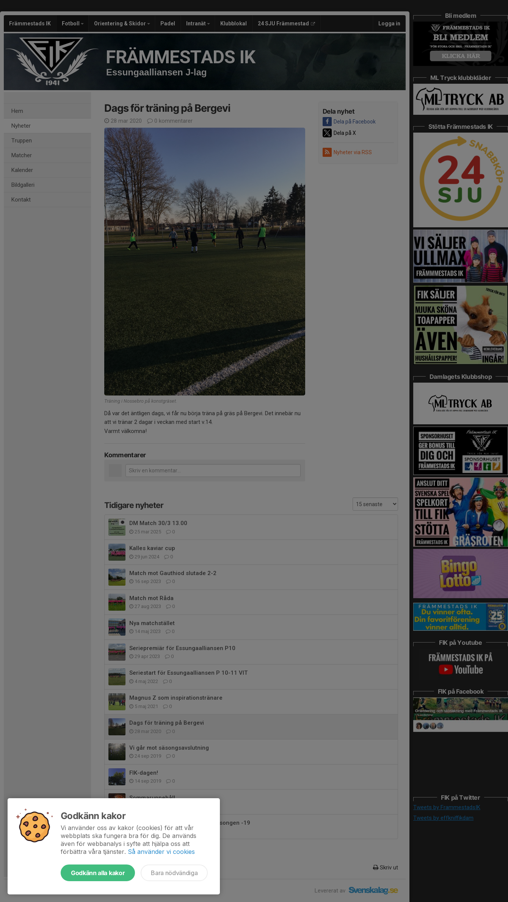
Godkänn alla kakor (98, 873)
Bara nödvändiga (174, 873)
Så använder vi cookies (161, 851)
